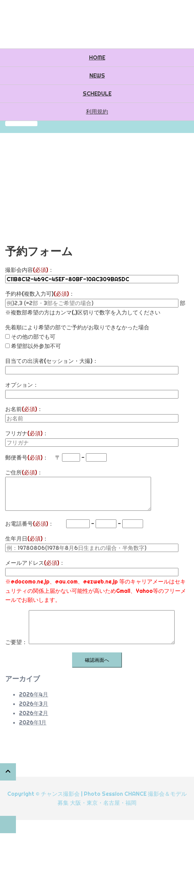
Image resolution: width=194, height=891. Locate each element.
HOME (97, 57)
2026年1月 (32, 722)
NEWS (97, 75)
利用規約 (97, 111)
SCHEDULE (97, 93)
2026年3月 (33, 703)
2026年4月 (33, 694)
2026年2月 (33, 713)
